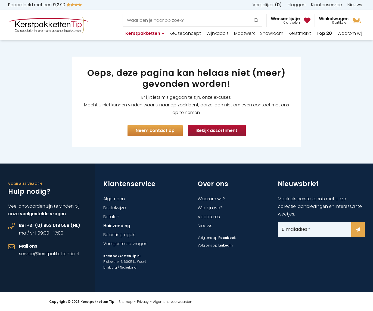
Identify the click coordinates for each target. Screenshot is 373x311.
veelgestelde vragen (43, 214)
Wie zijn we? (210, 208)
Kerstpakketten (144, 33)
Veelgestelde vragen (125, 244)
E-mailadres (296, 229)
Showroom (271, 33)
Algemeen (114, 199)
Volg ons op (217, 237)
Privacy (143, 301)
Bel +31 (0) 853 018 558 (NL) (49, 225)
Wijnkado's (217, 33)
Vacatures (209, 217)
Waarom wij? (211, 199)
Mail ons (28, 246)
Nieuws (205, 226)
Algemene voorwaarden (172, 301)
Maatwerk (244, 33)
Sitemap (126, 301)
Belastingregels (119, 235)
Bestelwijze (114, 208)
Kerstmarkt (300, 33)
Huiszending (116, 226)
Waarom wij (349, 33)
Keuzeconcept (185, 33)
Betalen (111, 217)
